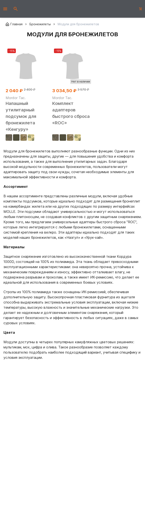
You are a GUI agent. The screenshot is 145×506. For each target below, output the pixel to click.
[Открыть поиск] (15, 9)
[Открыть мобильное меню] (5, 9)
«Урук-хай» (93, 237)
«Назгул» (72, 237)
